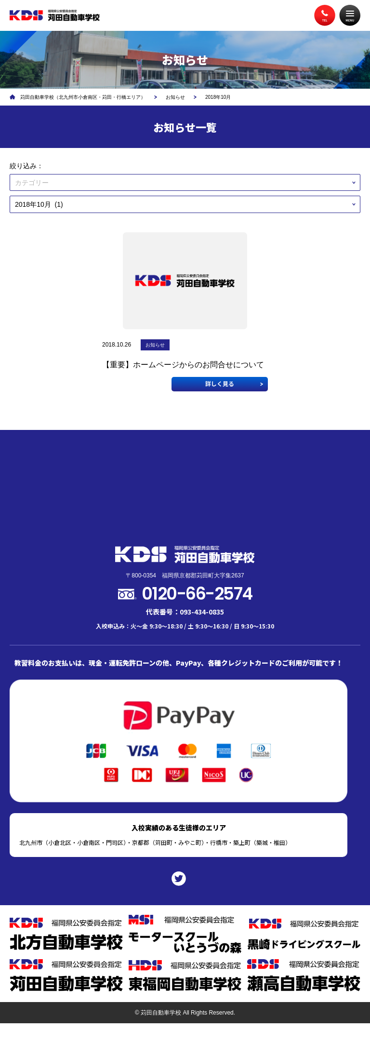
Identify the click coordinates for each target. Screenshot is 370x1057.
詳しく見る (219, 383)
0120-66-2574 (197, 593)
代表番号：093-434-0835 (185, 611)
